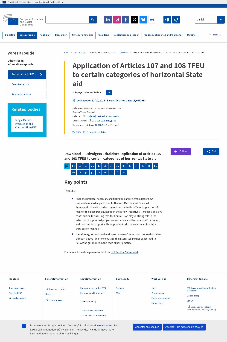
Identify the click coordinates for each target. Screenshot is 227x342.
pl (86, 172)
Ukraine (191, 35)
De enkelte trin (20, 84)
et (105, 166)
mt (73, 172)
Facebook (125, 19)
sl (111, 172)
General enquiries (17, 298)
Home (66, 53)
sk (105, 172)
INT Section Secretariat (124, 252)
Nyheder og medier (82, 35)
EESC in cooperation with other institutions (201, 289)
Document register (56, 289)
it (136, 166)
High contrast (167, 19)
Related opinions (21, 94)
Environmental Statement (92, 293)
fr (124, 166)
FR (109, 92)
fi (117, 172)
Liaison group (193, 295)
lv (143, 166)
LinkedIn (108, 19)
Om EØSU (10, 35)
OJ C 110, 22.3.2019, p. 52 (102, 120)
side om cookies (103, 325)
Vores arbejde (27, 35)
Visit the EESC (15, 293)
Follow (183, 151)
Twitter (134, 19)
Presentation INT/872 (24, 74)
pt (92, 172)
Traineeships (157, 293)
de (98, 166)
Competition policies (96, 132)
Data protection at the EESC (93, 288)
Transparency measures (91, 310)
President (103, 35)
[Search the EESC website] (67, 19)
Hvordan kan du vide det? (48, 2)
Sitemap (120, 288)
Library (48, 294)
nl (80, 172)
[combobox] (210, 20)
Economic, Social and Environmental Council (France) (201, 308)
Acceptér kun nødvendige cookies (184, 327)
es (80, 166)
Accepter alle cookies (147, 327)
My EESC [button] (217, 35)
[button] (211, 151)
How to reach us (16, 288)
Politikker (45, 35)
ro (99, 172)
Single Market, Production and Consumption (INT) (26, 123)
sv (124, 172)
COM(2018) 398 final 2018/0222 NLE (100, 116)
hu (155, 166)
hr (130, 166)
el (111, 166)
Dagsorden (61, 35)
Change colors (176, 19)
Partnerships (157, 303)
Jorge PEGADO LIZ (96, 125)
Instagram (117, 19)
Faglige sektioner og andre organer (163, 35)
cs (86, 166)
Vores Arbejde (80, 53)
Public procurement (160, 298)
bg (73, 166)
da (92, 166)
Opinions (124, 53)
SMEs (78, 132)
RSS (118, 293)
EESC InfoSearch (55, 300)
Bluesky (143, 19)
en (117, 166)
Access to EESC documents (93, 315)
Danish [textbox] (200, 20)
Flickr (152, 19)
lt (149, 166)
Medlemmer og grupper (126, 35)
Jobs (153, 288)
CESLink (190, 300)
